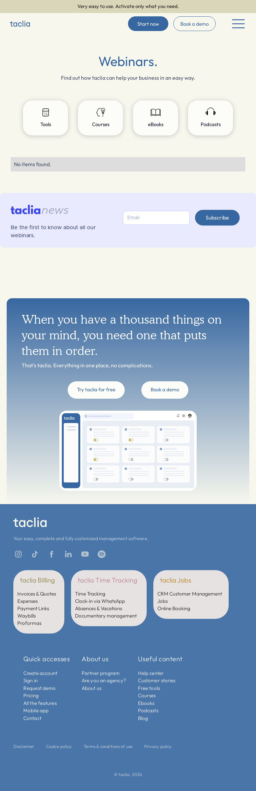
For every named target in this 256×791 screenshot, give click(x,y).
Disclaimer (23, 746)
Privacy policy (158, 746)
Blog (143, 718)
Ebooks (146, 703)
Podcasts (148, 710)
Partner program (101, 673)
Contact (32, 718)
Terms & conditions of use (108, 746)
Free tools (149, 688)
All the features (40, 703)
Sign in (30, 680)
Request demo (39, 688)
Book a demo (194, 24)
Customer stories (157, 680)
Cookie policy (59, 746)
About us (91, 688)
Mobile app (36, 710)
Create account (40, 673)
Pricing (31, 695)
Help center (151, 673)
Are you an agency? (104, 680)
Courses (147, 695)
